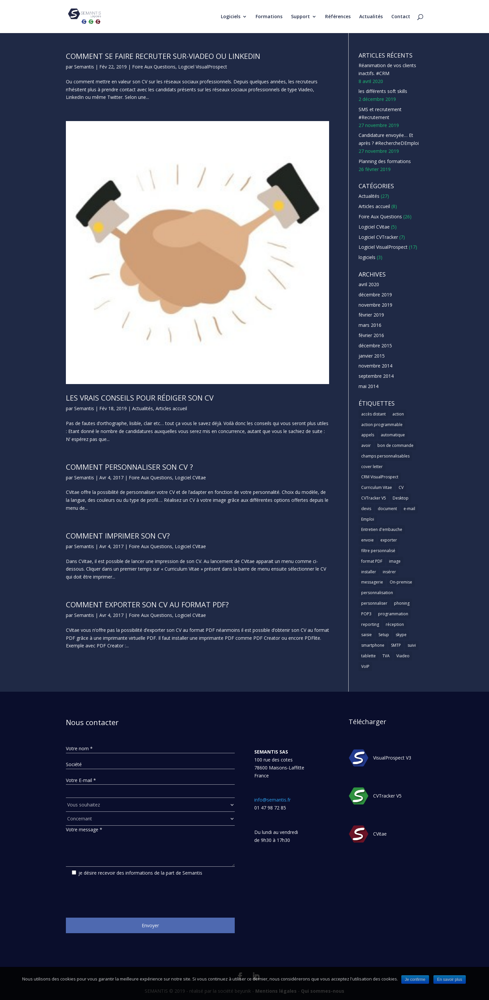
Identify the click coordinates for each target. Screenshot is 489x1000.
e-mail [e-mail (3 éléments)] (409, 508)
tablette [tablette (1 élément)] (368, 656)
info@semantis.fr (272, 800)
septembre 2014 (376, 376)
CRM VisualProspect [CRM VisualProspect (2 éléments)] (379, 477)
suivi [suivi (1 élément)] (412, 645)
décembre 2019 (375, 294)
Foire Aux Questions (153, 67)
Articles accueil (171, 408)
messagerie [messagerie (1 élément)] (372, 582)
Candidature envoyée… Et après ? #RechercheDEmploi (389, 139)
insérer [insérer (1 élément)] (389, 572)
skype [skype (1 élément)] (401, 634)
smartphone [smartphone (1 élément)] (372, 645)
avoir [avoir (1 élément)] (366, 445)
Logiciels (230, 17)
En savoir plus (449, 979)
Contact (400, 17)
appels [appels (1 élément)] (367, 435)
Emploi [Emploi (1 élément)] (367, 519)
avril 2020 (369, 284)
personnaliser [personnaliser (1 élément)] (374, 603)
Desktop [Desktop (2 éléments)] (401, 498)
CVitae (380, 834)
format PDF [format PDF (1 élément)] (371, 561)
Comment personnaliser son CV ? (129, 467)
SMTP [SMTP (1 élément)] (396, 645)
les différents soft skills (383, 91)
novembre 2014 (375, 366)
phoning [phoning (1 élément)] (402, 603)
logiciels (367, 257)
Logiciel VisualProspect (202, 67)
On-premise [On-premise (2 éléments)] (401, 582)
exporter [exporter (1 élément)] (388, 540)
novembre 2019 (375, 305)
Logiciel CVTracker (378, 237)
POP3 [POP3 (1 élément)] (366, 614)
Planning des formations (385, 161)
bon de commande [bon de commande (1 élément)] (395, 445)
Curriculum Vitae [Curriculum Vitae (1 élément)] (376, 487)
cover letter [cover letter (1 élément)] (372, 466)
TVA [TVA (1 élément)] (386, 656)
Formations (269, 17)
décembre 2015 (375, 345)
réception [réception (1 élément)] (395, 624)
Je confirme (415, 979)
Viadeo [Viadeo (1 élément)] (403, 656)
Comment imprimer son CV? (118, 536)
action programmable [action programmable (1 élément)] (382, 424)
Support (300, 17)
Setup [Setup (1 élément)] (383, 634)
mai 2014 (368, 386)
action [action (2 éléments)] (398, 414)
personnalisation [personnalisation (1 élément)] (377, 592)
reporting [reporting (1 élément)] (370, 624)
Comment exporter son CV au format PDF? (147, 604)
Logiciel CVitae (190, 477)
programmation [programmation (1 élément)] (393, 614)
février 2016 (371, 335)
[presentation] (116, 894)
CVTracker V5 (387, 796)
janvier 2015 (372, 356)
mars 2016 (370, 325)
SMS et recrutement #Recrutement (380, 113)
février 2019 (371, 315)
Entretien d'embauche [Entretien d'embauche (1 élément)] (381, 529)
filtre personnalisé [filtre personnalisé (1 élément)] (378, 550)
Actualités (371, 17)
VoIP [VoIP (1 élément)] (365, 666)
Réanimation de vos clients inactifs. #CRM (387, 69)
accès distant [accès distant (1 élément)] (373, 414)
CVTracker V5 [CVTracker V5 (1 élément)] (373, 498)
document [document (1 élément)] (387, 508)
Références (338, 17)
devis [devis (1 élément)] (366, 508)
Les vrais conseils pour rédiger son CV (140, 398)
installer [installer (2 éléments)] (368, 572)
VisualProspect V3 (392, 758)
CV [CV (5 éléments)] (401, 487)
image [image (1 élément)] (395, 561)
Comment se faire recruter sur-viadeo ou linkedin (163, 56)
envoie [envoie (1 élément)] (367, 540)
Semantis (84, 67)
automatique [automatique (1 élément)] (393, 435)
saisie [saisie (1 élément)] (366, 634)
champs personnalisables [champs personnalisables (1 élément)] (385, 456)
